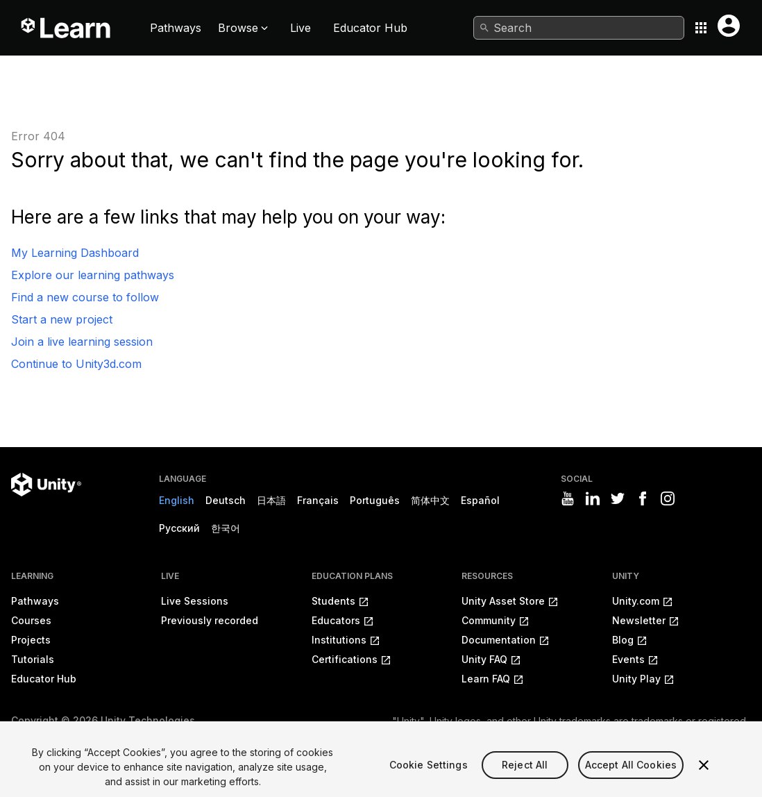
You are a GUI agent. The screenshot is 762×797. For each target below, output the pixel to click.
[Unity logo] (46, 484)
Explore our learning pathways (92, 275)
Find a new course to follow (85, 297)
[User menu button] (729, 26)
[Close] (703, 774)
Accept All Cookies (631, 773)
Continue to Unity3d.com (76, 364)
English (176, 500)
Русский (179, 528)
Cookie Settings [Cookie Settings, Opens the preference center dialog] (428, 773)
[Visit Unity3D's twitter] (618, 498)
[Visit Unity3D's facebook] (643, 498)
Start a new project (61, 319)
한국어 (225, 528)
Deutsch (225, 500)
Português (375, 500)
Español (480, 500)
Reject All (525, 773)
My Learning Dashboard (75, 253)
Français (318, 500)
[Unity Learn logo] (66, 28)
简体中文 (430, 500)
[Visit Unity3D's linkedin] (593, 498)
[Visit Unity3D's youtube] (568, 498)
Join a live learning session (82, 342)
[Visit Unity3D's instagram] (668, 498)
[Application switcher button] (700, 27)
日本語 (271, 500)
